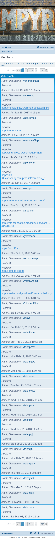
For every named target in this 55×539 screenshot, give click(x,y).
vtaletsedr (28, 507)
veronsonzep (30, 258)
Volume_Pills (30, 303)
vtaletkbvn (29, 332)
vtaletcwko (29, 390)
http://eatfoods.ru (11, 130)
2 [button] (26, 70)
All (2, 64)
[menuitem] (8, 47)
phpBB (20, 537)
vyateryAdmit (30, 280)
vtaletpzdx (29, 347)
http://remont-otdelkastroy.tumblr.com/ (23, 200)
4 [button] (32, 70)
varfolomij (28, 95)
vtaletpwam (29, 405)
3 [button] (29, 70)
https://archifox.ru (11, 248)
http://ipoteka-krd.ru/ (12, 270)
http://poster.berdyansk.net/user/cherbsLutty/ (26, 293)
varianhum (29, 210)
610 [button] (42, 70)
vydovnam (29, 236)
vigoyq (27, 317)
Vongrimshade (31, 80)
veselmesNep (31, 140)
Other (3, 65)
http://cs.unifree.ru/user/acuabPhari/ (21, 152)
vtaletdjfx (28, 449)
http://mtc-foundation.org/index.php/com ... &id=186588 (25, 224)
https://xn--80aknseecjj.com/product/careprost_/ (22, 177)
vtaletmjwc (29, 361)
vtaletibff (28, 419)
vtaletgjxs (28, 492)
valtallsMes (29, 117)
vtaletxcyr (28, 376)
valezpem (28, 188)
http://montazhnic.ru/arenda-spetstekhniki (25, 107)
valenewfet (29, 162)
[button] (18, 70)
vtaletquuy (29, 463)
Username (7, 76)
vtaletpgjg (28, 434)
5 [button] (36, 70)
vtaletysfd (28, 478)
